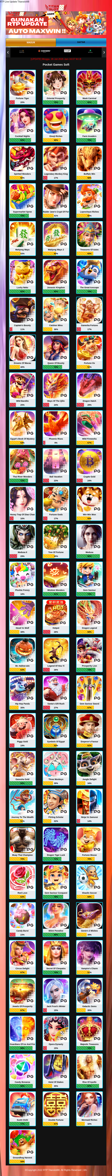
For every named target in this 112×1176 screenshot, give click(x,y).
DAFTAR (81, 42)
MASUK (31, 42)
